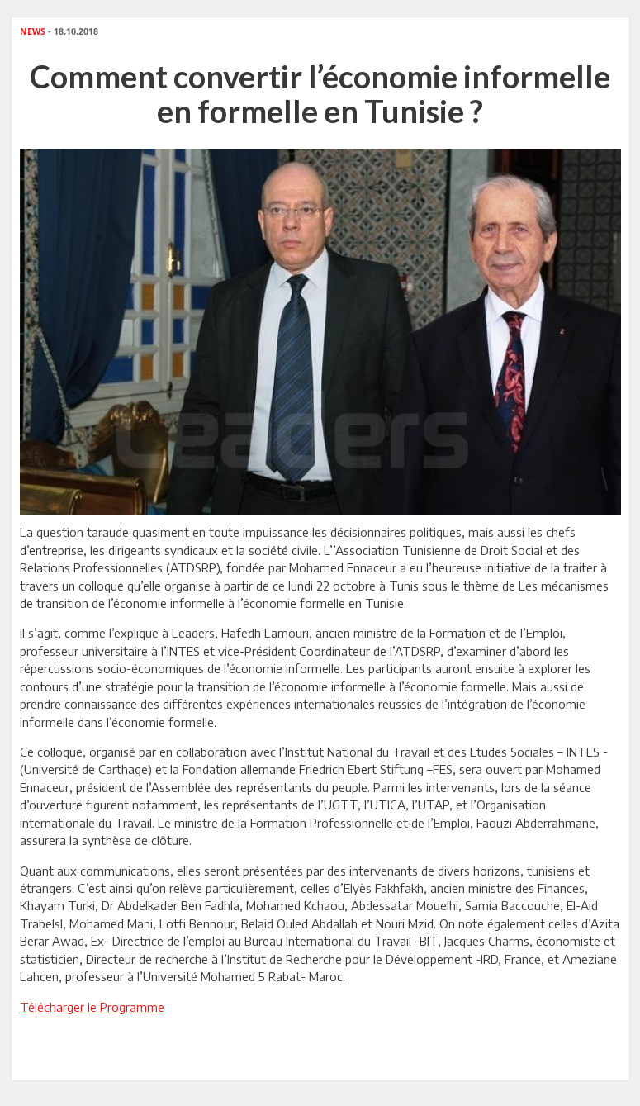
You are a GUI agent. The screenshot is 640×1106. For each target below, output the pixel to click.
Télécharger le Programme (92, 1006)
